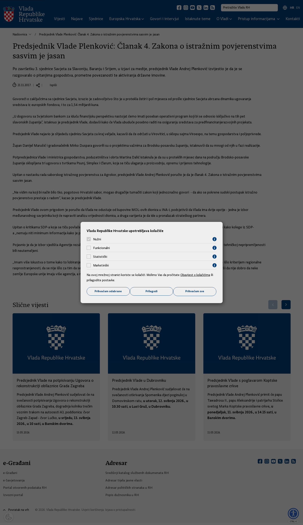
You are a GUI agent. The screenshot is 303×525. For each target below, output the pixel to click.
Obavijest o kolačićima (195, 275)
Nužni (97, 239)
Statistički (100, 256)
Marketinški (101, 265)
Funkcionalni (101, 248)
